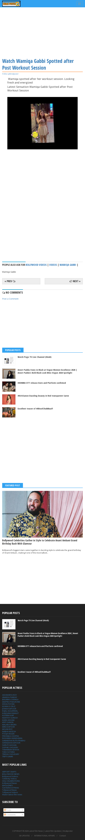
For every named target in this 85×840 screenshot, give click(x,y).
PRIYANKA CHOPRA (10, 736)
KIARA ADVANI (8, 720)
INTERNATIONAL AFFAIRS (44, 836)
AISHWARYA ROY (9, 695)
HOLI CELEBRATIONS (11, 781)
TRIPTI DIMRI (7, 756)
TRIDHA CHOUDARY (10, 754)
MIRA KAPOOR (8, 726)
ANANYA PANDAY (9, 697)
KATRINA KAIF (8, 715)
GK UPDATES (24, 836)
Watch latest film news (12, 794)
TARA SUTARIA (8, 752)
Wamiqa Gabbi (68, 264)
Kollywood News (9, 783)
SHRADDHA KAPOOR (11, 742)
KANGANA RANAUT (10, 713)
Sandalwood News (10, 787)
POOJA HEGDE (8, 733)
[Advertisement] (42, 32)
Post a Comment (10, 298)
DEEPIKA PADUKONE (11, 701)
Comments (10, 814)
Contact (62, 836)
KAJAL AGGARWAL (10, 711)
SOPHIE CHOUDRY (10, 747)
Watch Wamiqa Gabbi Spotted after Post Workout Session (38, 64)
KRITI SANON (7, 722)
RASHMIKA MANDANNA (12, 738)
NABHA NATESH (9, 731)
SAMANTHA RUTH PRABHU (13, 740)
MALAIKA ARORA (9, 724)
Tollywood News (9, 790)
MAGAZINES (7, 785)
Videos (53, 264)
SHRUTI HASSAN (9, 745)
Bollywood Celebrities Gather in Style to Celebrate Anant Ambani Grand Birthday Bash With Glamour (39, 542)
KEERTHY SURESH (10, 717)
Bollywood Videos (36, 264)
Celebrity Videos (9, 778)
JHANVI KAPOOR (9, 708)
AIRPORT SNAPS (9, 771)
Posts (7, 810)
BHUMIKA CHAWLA (10, 699)
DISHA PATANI (8, 704)
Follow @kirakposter (10, 74)
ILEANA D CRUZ (8, 706)
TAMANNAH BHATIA (10, 749)
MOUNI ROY (7, 729)
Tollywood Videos (10, 792)
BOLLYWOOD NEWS (10, 774)
